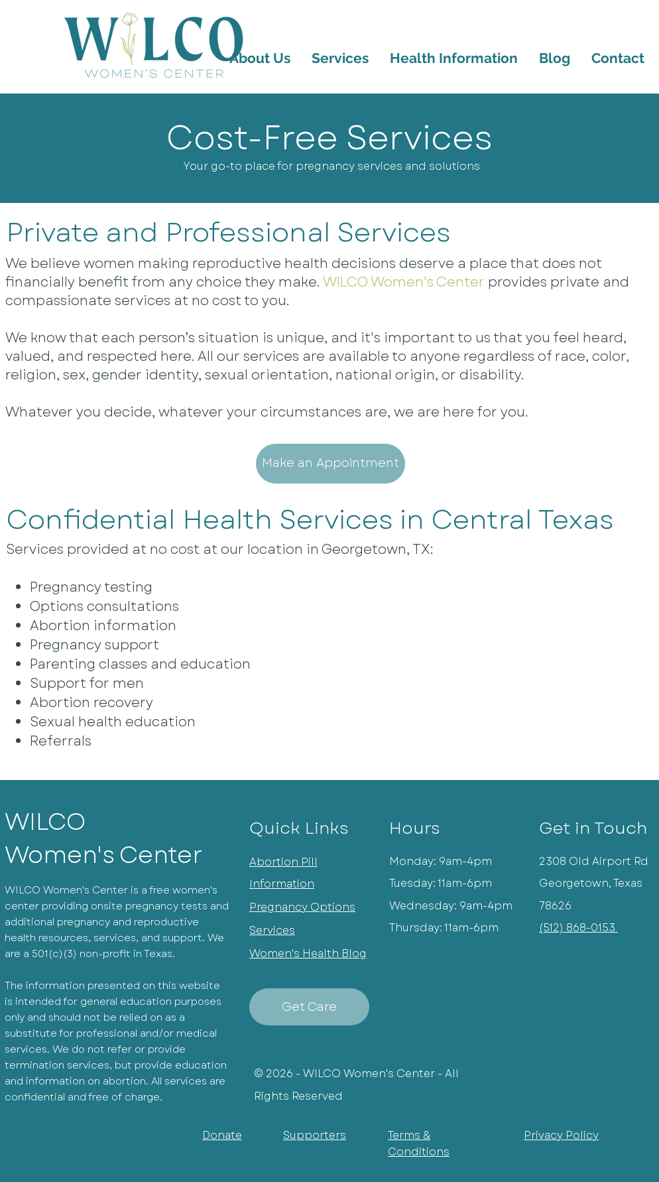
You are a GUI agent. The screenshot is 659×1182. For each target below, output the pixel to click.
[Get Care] (309, 1006)
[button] (453, 58)
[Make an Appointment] (330, 464)
